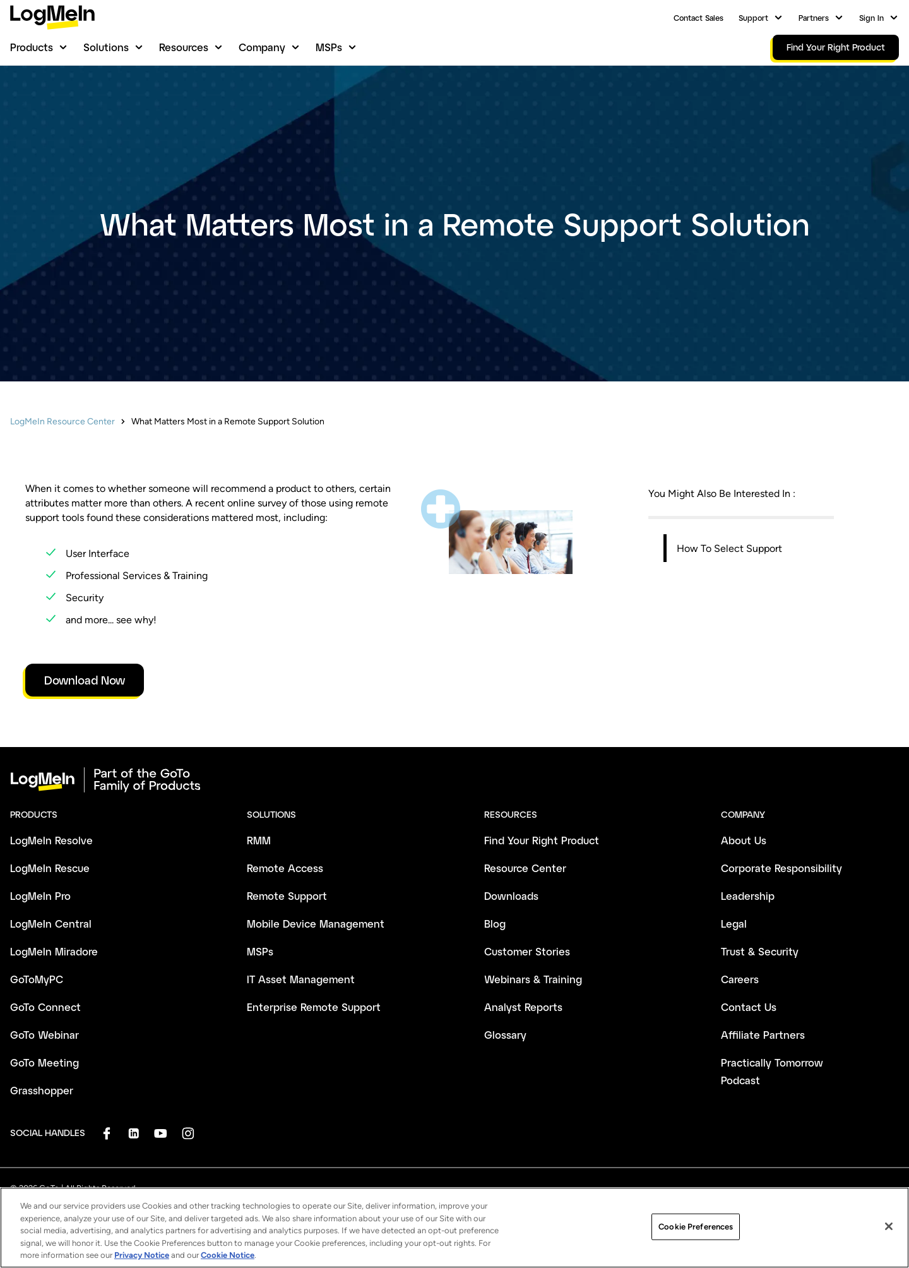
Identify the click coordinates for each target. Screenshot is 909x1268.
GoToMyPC (36, 979)
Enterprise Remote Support (314, 1007)
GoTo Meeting (44, 1062)
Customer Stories (527, 951)
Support (753, 17)
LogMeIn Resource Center (62, 421)
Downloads (511, 896)
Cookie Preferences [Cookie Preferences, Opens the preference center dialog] (695, 1233)
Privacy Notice (141, 1262)
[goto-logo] (454, 779)
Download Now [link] (84, 680)
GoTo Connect (45, 1007)
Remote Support (287, 896)
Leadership (748, 896)
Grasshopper (41, 1090)
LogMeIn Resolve (51, 840)
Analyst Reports (523, 1007)
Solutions (106, 47)
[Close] (889, 1233)
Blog (495, 924)
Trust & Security (760, 951)
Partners (814, 17)
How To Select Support (729, 548)
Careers (740, 979)
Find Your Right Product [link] (836, 47)
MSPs (329, 47)
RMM (259, 840)
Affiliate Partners (763, 1035)
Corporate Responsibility (781, 868)
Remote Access (285, 868)
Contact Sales (698, 17)
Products (31, 47)
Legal (734, 924)
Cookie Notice (227, 1262)
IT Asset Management (301, 979)
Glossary (505, 1035)
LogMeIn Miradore (54, 951)
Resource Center (525, 868)
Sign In (871, 17)
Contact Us (748, 1007)
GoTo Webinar (44, 1035)
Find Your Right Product (541, 840)
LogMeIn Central (51, 924)
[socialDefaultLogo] (106, 1133)
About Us (743, 840)
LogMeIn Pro (40, 896)
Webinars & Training (533, 979)
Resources (183, 47)
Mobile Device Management (315, 924)
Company (262, 47)
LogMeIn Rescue (50, 868)
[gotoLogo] (52, 17)
